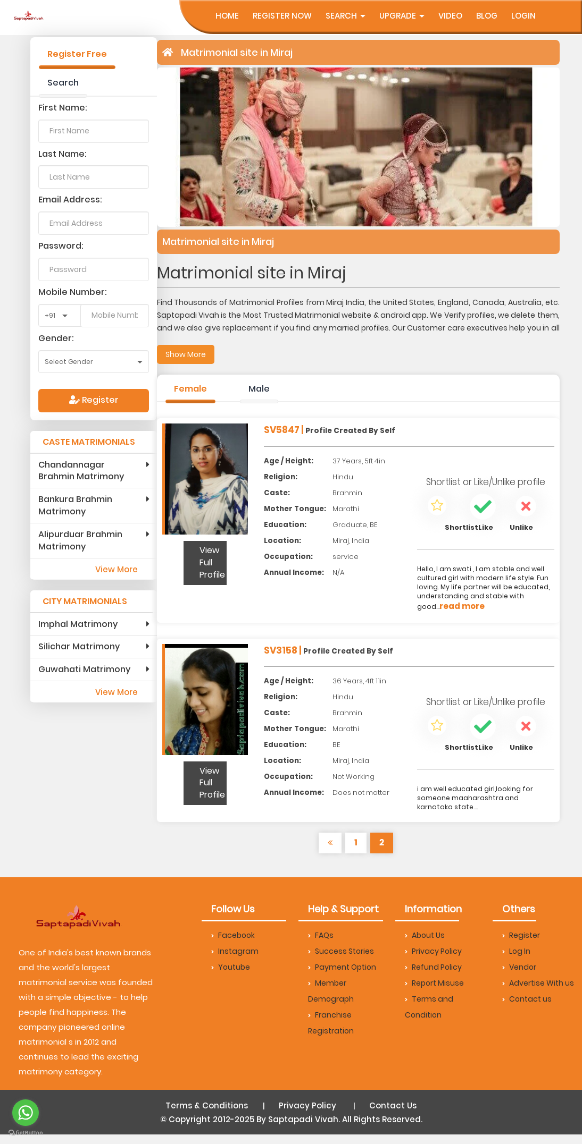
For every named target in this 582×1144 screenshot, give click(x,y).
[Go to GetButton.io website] (26, 1133)
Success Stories (341, 951)
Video (450, 15)
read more (462, 606)
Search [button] (345, 15)
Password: (61, 246)
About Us (425, 935)
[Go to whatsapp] (25, 1112)
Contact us (527, 999)
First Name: (62, 107)
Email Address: (70, 199)
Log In (516, 951)
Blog (486, 15)
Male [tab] (259, 389)
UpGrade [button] (402, 15)
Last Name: (62, 154)
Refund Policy (433, 967)
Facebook (233, 935)
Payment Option (342, 967)
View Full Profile (212, 562)
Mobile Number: (72, 292)
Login (523, 15)
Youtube (230, 967)
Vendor (519, 967)
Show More (185, 354)
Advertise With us (538, 983)
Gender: (56, 338)
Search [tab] (63, 83)
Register (94, 400)
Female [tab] (190, 389)
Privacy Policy (433, 951)
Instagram (235, 951)
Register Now (282, 15)
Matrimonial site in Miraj (237, 52)
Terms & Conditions (206, 1105)
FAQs (321, 935)
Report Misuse (434, 983)
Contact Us (393, 1105)
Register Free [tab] (77, 54)
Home (227, 15)
